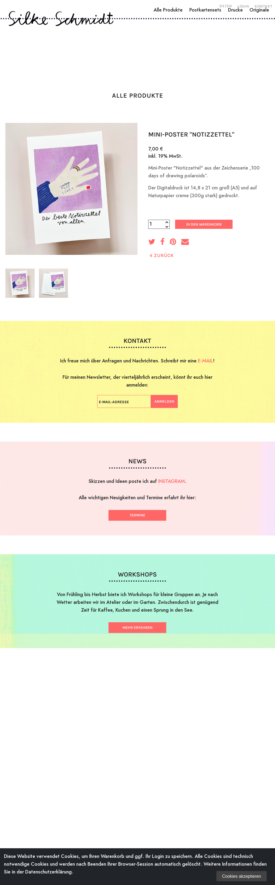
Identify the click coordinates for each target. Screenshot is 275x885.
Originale (259, 66)
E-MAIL (205, 360)
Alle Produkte (168, 66)
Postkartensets (205, 66)
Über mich (27, 47)
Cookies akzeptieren (241, 876)
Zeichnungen (110, 47)
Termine (137, 515)
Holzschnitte (66, 47)
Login (243, 6)
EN (229, 6)
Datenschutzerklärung (48, 871)
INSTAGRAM (171, 481)
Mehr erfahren (137, 627)
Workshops (191, 47)
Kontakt (263, 6)
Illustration (151, 47)
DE (222, 6)
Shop (241, 47)
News (221, 47)
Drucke (235, 66)
